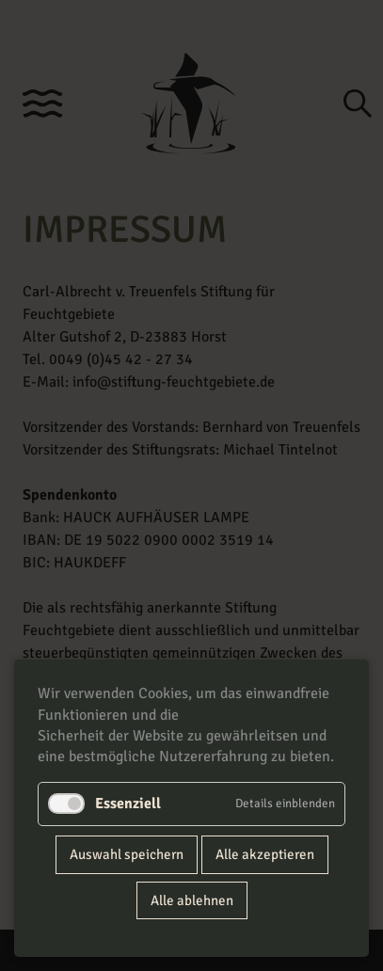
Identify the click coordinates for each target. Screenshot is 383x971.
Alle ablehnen (192, 900)
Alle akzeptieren (264, 854)
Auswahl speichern (127, 854)
